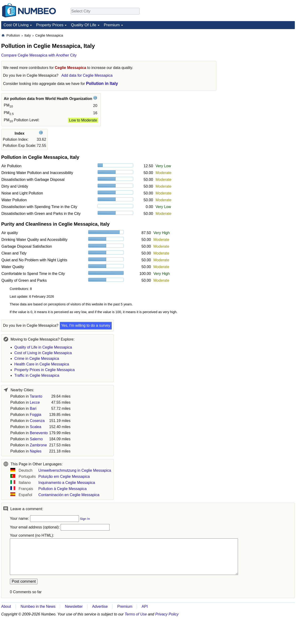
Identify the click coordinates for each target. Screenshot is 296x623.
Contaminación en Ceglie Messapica (68, 495)
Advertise (100, 606)
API (145, 606)
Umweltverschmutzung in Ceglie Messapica (74, 470)
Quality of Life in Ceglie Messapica (43, 347)
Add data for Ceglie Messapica (87, 75)
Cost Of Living (16, 25)
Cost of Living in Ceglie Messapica (43, 353)
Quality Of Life (83, 25)
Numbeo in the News (37, 606)
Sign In (85, 518)
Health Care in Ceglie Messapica (41, 364)
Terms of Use (136, 614)
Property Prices (49, 25)
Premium (112, 25)
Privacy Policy (167, 614)
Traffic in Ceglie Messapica (36, 375)
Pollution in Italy (102, 83)
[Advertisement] (259, 62)
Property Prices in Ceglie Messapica (44, 370)
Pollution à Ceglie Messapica (62, 489)
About (6, 606)
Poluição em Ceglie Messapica (64, 477)
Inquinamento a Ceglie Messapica (66, 483)
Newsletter (74, 606)
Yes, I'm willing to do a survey (85, 325)
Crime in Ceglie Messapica (36, 359)
